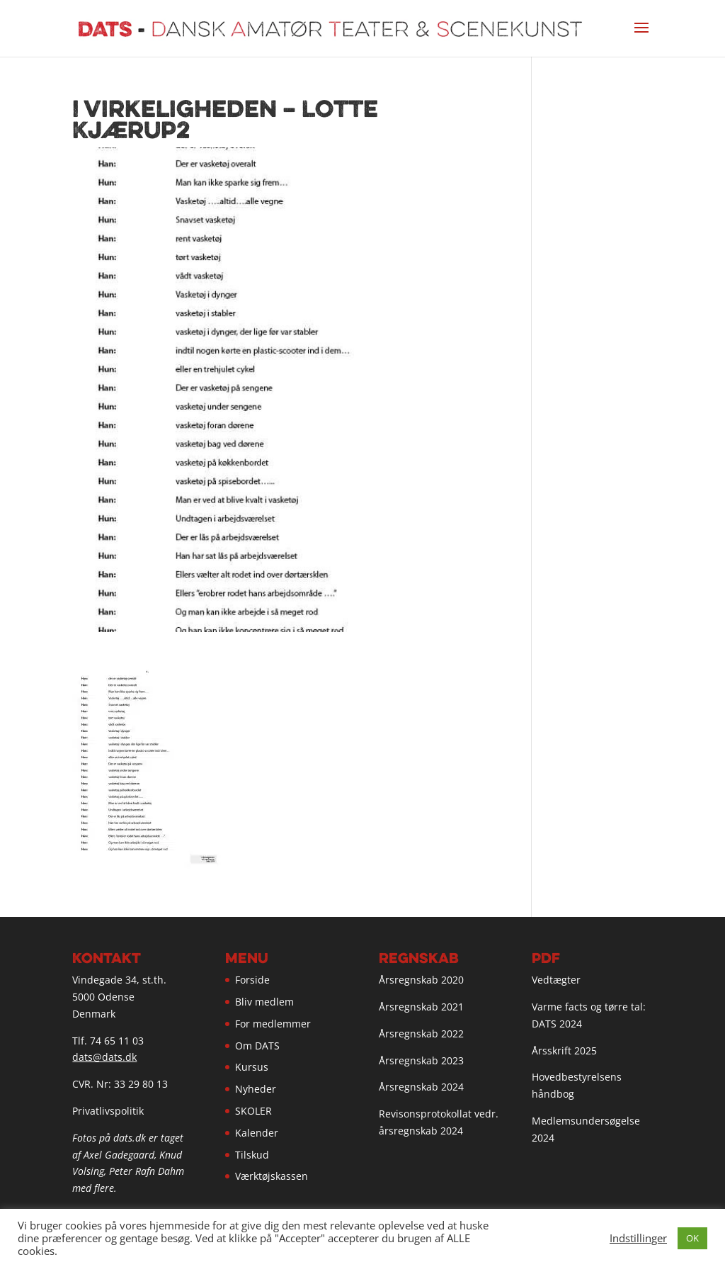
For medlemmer (273, 1023)
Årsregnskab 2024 (421, 1086)
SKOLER (253, 1110)
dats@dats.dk (104, 1057)
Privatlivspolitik (108, 1110)
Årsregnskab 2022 (421, 1033)
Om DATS (257, 1045)
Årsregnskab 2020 (421, 979)
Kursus (251, 1067)
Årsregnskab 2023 (421, 1060)
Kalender (256, 1132)
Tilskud (252, 1154)
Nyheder (255, 1089)
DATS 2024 (557, 1023)
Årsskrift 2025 (564, 1050)
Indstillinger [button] (638, 1238)
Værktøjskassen (271, 1176)
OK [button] (692, 1238)
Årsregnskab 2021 (421, 1006)
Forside (252, 979)
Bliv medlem (264, 1001)
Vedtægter (556, 979)
